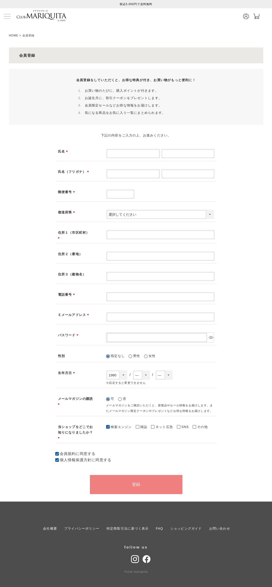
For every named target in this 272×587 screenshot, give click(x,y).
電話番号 (67, 294)
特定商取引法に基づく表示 (128, 528)
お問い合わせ (219, 528)
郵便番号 (67, 192)
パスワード (69, 335)
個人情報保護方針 (76, 460)
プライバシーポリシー (81, 528)
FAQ (159, 528)
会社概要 (50, 528)
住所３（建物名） (72, 274)
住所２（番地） (70, 254)
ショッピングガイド (186, 528)
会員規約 (68, 454)
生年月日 (67, 373)
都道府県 (67, 212)
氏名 (64, 151)
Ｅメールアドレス (74, 315)
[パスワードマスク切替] (211, 337)
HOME (13, 35)
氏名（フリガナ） (74, 172)
